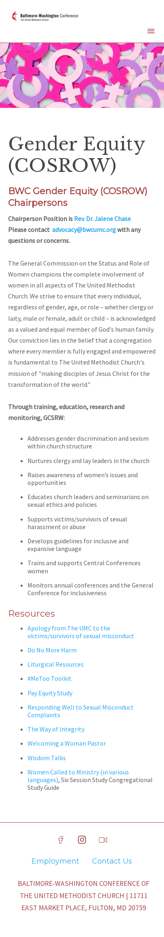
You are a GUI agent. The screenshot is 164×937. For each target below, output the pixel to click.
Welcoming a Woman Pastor (66, 743)
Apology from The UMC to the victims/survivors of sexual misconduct (80, 632)
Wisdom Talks (46, 758)
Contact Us (112, 861)
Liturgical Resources (55, 664)
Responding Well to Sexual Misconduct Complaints (80, 711)
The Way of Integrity (55, 729)
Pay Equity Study (49, 693)
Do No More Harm (52, 650)
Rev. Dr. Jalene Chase (102, 218)
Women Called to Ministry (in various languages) (78, 776)
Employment (55, 861)
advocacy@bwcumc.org (84, 229)
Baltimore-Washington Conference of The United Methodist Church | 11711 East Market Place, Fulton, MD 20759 (83, 895)
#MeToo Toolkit (49, 678)
